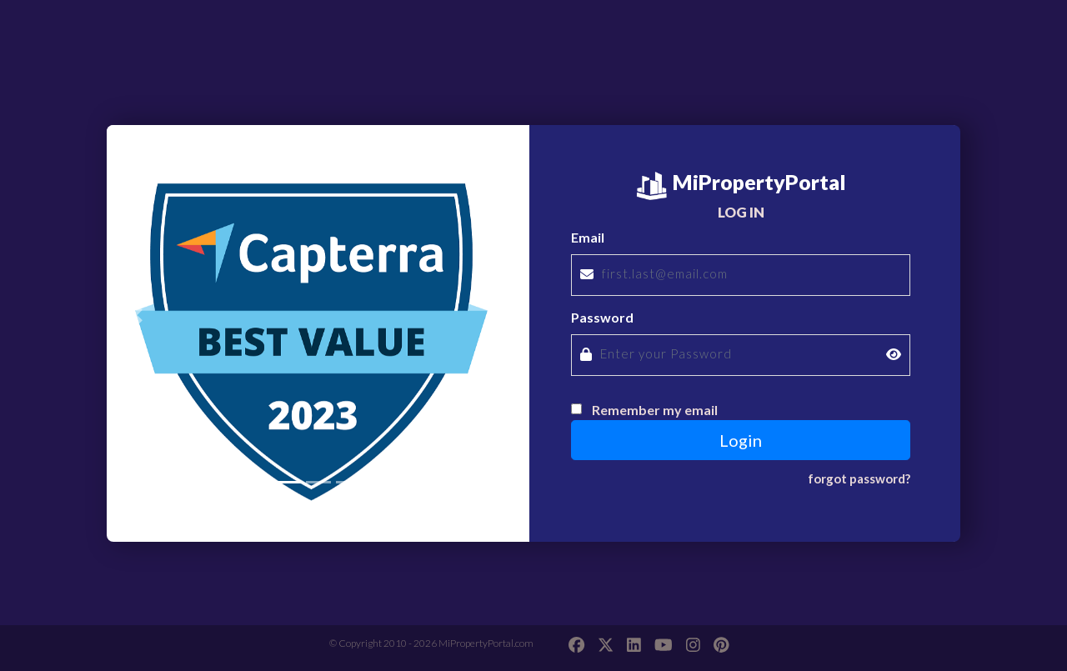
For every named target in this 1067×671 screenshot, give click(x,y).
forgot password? (859, 478)
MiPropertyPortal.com (486, 643)
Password (602, 317)
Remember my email (655, 410)
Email (587, 237)
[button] (138, 315)
